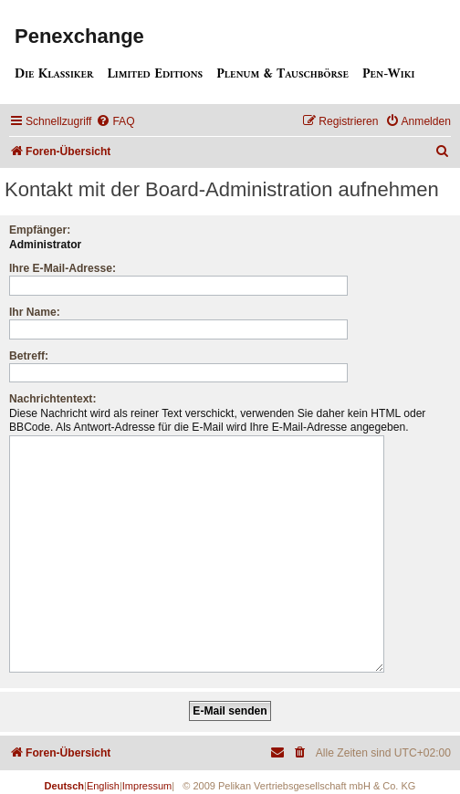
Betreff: (28, 356)
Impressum (147, 778)
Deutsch (64, 778)
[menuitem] (115, 122)
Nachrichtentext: (52, 398)
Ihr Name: (34, 312)
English (103, 778)
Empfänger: (39, 230)
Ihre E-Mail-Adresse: (62, 268)
